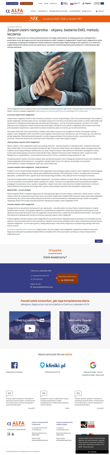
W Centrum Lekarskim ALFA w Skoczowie (21, 229)
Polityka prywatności (12, 451)
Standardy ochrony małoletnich (30, 451)
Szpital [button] (33, 11)
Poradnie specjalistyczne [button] (58, 11)
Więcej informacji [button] (88, 447)
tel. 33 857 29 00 (67, 280)
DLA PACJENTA (13, 3)
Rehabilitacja (86, 11)
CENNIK (46, 3)
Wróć (99, 241)
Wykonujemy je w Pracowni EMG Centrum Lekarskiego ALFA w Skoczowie (61, 111)
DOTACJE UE (53, 3)
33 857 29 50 (60, 435)
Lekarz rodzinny (74, 11)
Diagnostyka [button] (42, 11)
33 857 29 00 (35, 435)
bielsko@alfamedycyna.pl (64, 440)
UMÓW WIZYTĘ (28, 3)
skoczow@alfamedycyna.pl (43, 287)
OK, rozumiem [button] (92, 452)
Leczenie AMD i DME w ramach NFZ (55, 19)
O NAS (40, 3)
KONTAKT (101, 11)
